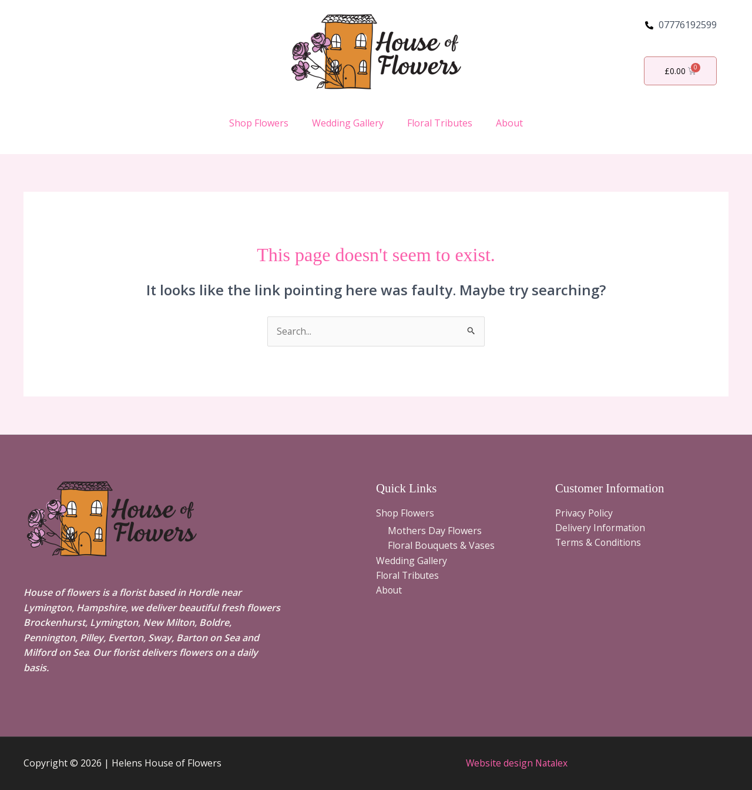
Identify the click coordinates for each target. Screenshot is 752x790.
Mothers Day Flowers (435, 530)
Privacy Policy (584, 513)
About (509, 122)
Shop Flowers (258, 122)
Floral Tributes (439, 122)
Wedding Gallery (348, 122)
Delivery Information (601, 528)
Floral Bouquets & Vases (441, 545)
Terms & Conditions (599, 543)
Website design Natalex (517, 762)
